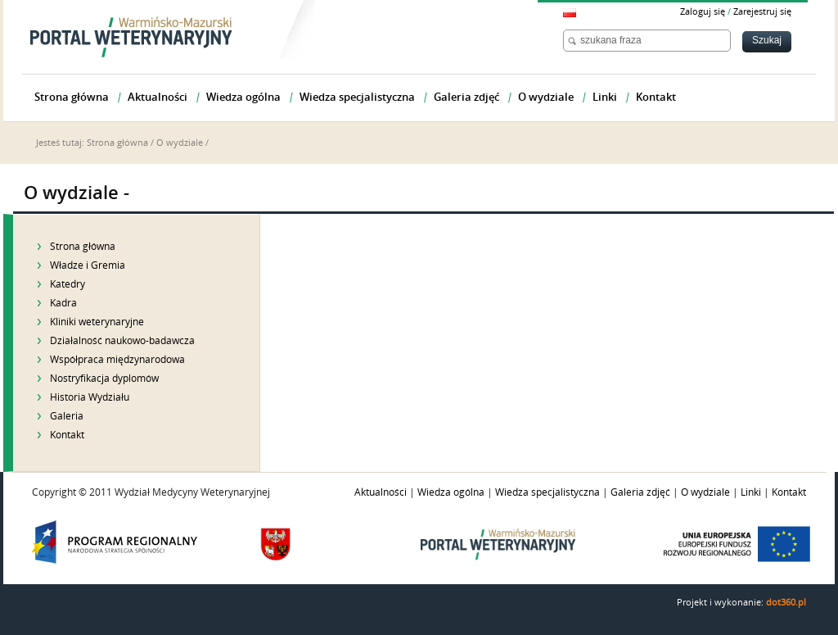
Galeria (66, 416)
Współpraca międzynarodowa (117, 359)
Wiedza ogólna (450, 492)
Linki (751, 492)
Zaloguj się (702, 12)
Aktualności (380, 492)
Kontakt (67, 435)
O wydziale (179, 143)
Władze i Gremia (87, 265)
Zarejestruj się (762, 12)
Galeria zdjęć (640, 492)
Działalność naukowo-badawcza (122, 341)
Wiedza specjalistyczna (547, 492)
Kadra (63, 303)
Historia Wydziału (89, 397)
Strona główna (117, 143)
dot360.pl (786, 602)
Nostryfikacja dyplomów (104, 378)
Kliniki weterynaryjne (97, 322)
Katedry (67, 284)
